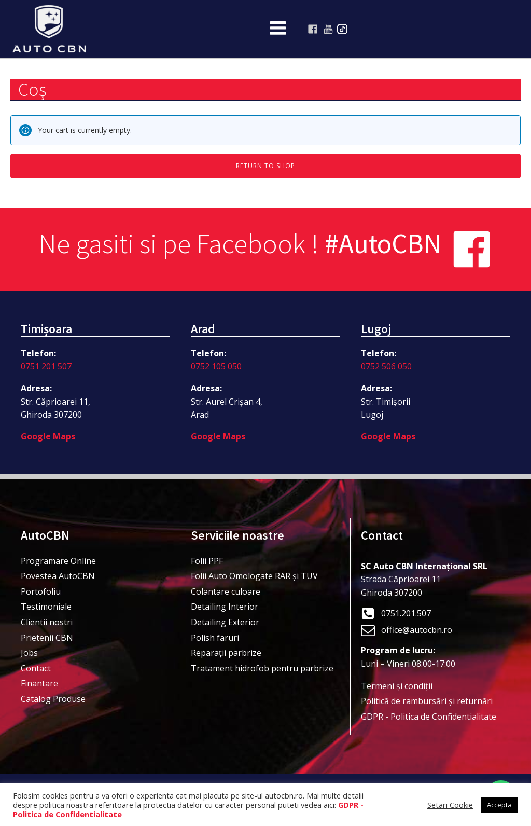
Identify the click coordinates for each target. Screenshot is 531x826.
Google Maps (48, 436)
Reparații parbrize (226, 652)
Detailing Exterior (225, 622)
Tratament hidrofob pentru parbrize (262, 668)
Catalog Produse (53, 699)
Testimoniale (46, 606)
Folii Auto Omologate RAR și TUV (254, 576)
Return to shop (265, 165)
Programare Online (58, 561)
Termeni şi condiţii (396, 686)
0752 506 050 (386, 366)
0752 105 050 (216, 366)
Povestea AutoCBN (58, 576)
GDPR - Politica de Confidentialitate (428, 716)
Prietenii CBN (47, 637)
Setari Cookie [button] (450, 804)
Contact (36, 668)
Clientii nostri (47, 622)
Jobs (29, 652)
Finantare (39, 683)
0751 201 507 (46, 366)
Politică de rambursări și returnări (427, 701)
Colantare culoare (225, 591)
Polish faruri (215, 637)
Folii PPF (207, 561)
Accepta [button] (499, 804)
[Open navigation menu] (278, 29)
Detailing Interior (224, 606)
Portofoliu (41, 591)
